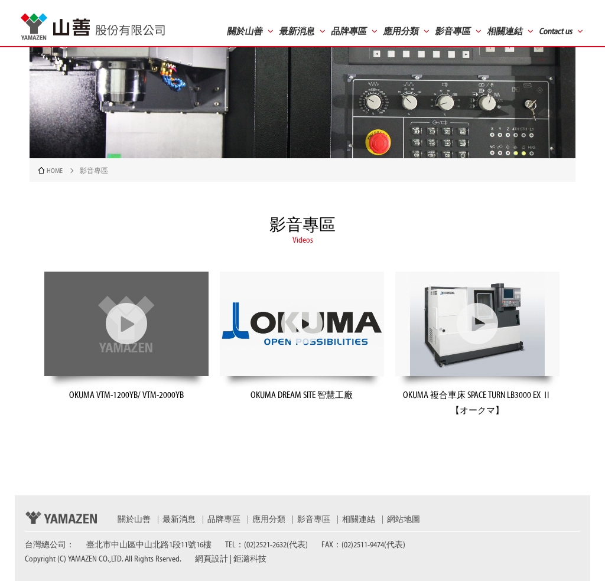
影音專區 (313, 519)
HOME (55, 171)
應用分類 (268, 519)
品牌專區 (223, 519)
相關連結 (358, 519)
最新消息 (179, 519)
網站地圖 (403, 519)
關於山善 (134, 519)
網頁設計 (211, 559)
